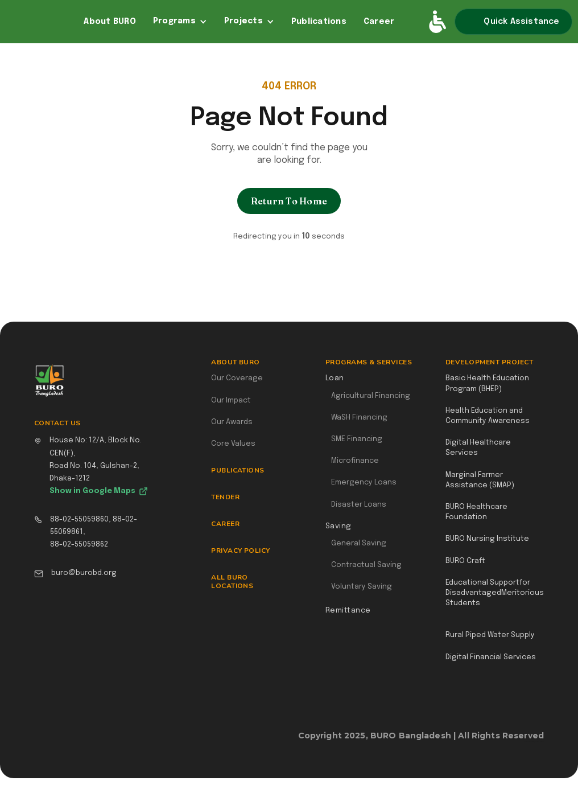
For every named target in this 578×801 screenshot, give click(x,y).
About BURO (110, 22)
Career (379, 22)
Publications (318, 22)
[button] (180, 21)
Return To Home (289, 201)
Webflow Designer (539, 741)
